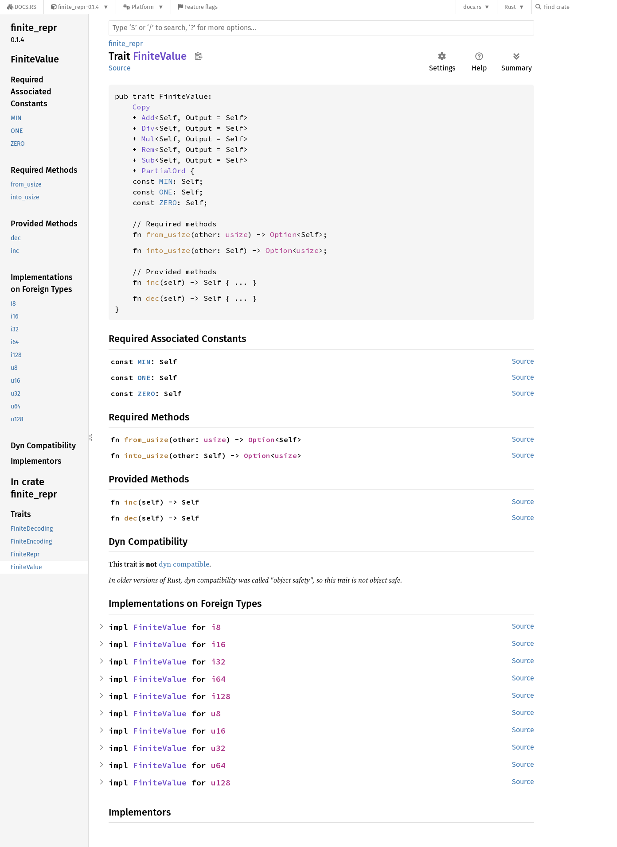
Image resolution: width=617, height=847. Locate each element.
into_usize (168, 250)
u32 (218, 748)
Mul (148, 138)
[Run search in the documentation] (321, 27)
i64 (218, 679)
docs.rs (472, 7)
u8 (216, 713)
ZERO (168, 202)
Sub (148, 159)
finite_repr (126, 43)
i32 (218, 662)
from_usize (168, 234)
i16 (218, 644)
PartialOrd (163, 170)
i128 (220, 696)
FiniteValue (160, 627)
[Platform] (143, 7)
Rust (510, 7)
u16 (218, 731)
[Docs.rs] (21, 7)
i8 (216, 627)
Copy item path (198, 55)
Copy (141, 106)
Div (148, 128)
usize (237, 234)
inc (152, 282)
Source (120, 68)
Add (148, 117)
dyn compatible (184, 564)
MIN (165, 181)
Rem (148, 149)
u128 (220, 782)
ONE (165, 191)
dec (152, 298)
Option (283, 234)
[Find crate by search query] (580, 7)
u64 (218, 765)
